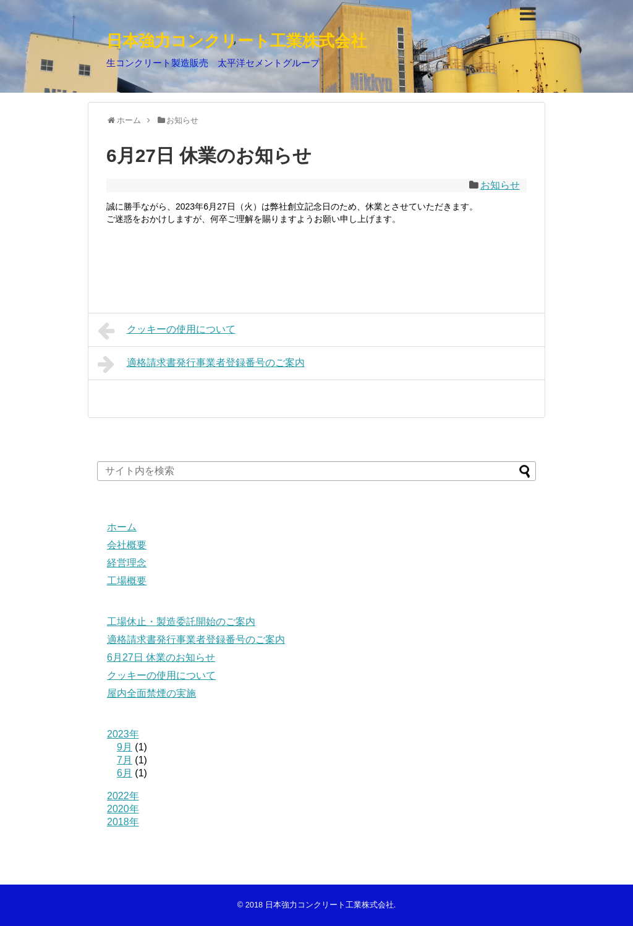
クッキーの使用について (167, 331)
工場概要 (127, 581)
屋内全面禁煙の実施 (151, 693)
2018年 (123, 822)
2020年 (123, 809)
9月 (124, 747)
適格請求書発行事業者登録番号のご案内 (201, 364)
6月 (124, 773)
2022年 (123, 796)
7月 (124, 760)
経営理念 (127, 563)
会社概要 (127, 545)
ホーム (122, 527)
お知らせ (500, 185)
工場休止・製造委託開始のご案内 (181, 621)
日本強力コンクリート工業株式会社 (236, 41)
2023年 (123, 734)
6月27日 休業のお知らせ (161, 657)
